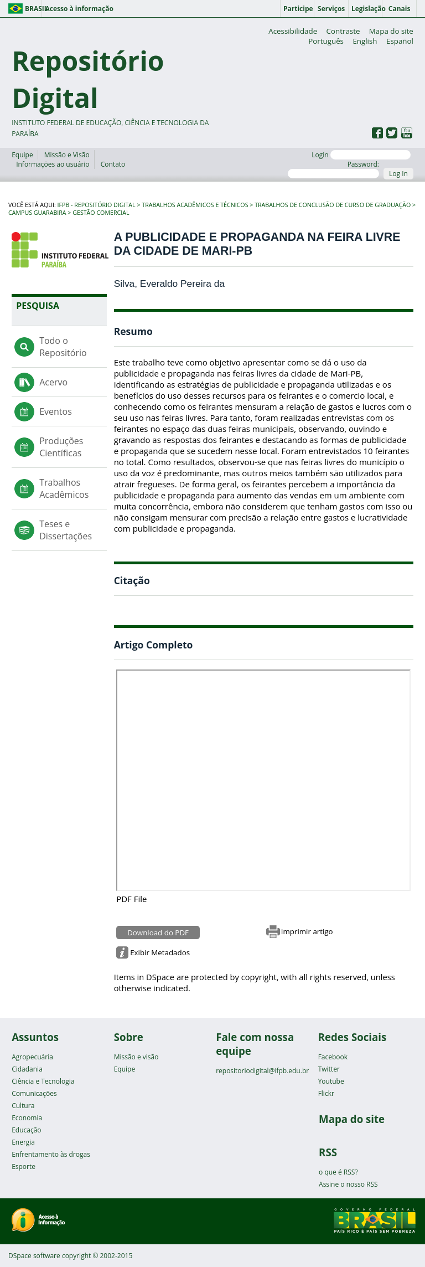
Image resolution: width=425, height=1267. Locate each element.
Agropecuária (32, 1057)
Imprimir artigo (307, 931)
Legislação (366, 8)
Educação (26, 1130)
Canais (399, 8)
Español (399, 41)
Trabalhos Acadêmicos (64, 488)
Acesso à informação (79, 8)
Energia (23, 1142)
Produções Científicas (61, 447)
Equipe (22, 154)
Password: (333, 168)
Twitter (329, 1069)
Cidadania (27, 1069)
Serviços (331, 8)
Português (326, 41)
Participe (298, 8)
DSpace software (34, 1255)
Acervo (53, 382)
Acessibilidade (292, 31)
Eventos (55, 411)
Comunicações (34, 1093)
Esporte (23, 1166)
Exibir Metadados (160, 952)
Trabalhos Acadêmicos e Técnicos (195, 205)
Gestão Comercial (100, 213)
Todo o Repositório (62, 346)
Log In (398, 173)
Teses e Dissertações (65, 530)
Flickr (326, 1093)
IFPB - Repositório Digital (97, 205)
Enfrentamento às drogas (51, 1154)
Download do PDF (158, 933)
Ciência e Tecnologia (43, 1081)
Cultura (23, 1105)
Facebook (333, 1057)
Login (361, 154)
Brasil (33, 8)
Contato (113, 164)
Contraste (343, 31)
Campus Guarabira (37, 213)
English (365, 41)
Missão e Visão (67, 154)
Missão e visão (136, 1057)
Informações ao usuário (52, 164)
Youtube (331, 1081)
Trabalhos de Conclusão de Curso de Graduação (333, 205)
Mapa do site (391, 31)
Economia (27, 1117)
